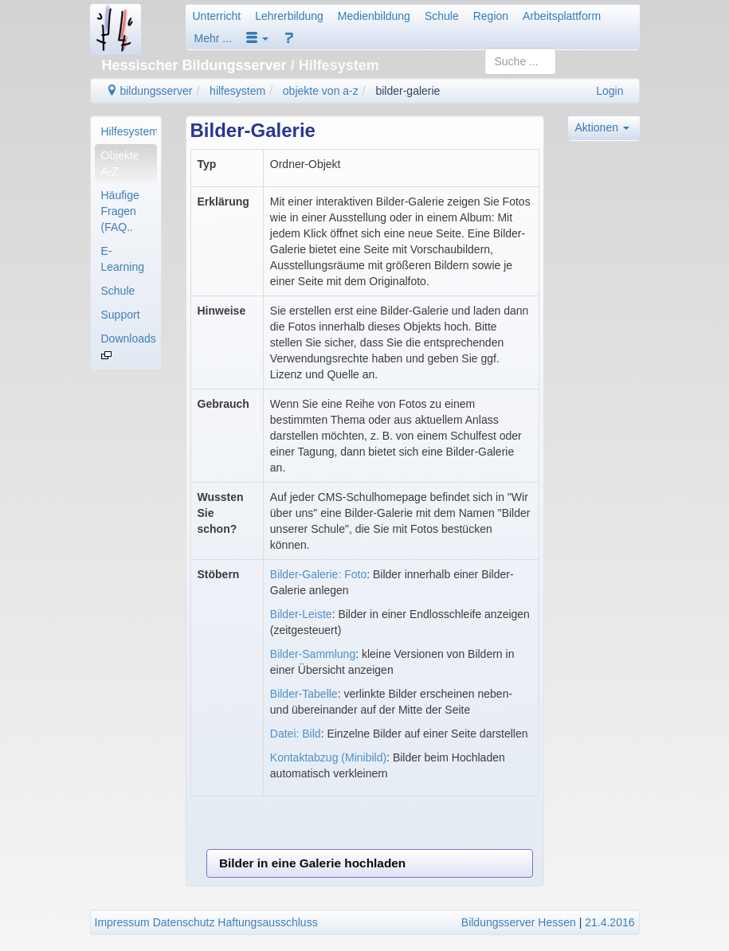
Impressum (122, 922)
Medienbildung (374, 16)
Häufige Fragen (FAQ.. (120, 211)
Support (120, 314)
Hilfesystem (129, 131)
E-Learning (123, 259)
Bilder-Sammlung (312, 654)
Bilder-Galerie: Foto (318, 574)
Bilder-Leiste (301, 614)
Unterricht (217, 16)
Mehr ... (213, 38)
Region (490, 16)
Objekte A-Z (120, 163)
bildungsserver (149, 90)
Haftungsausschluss (267, 922)
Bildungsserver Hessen (518, 922)
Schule (442, 16)
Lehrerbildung (289, 16)
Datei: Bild (295, 733)
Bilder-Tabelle (304, 693)
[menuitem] (126, 131)
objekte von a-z (321, 90)
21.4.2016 (609, 922)
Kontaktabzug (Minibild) (328, 757)
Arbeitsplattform (562, 16)
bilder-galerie (407, 90)
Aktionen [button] (602, 127)
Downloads (128, 345)
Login (609, 90)
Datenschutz (184, 922)
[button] (257, 38)
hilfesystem (237, 90)
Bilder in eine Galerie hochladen (312, 863)
